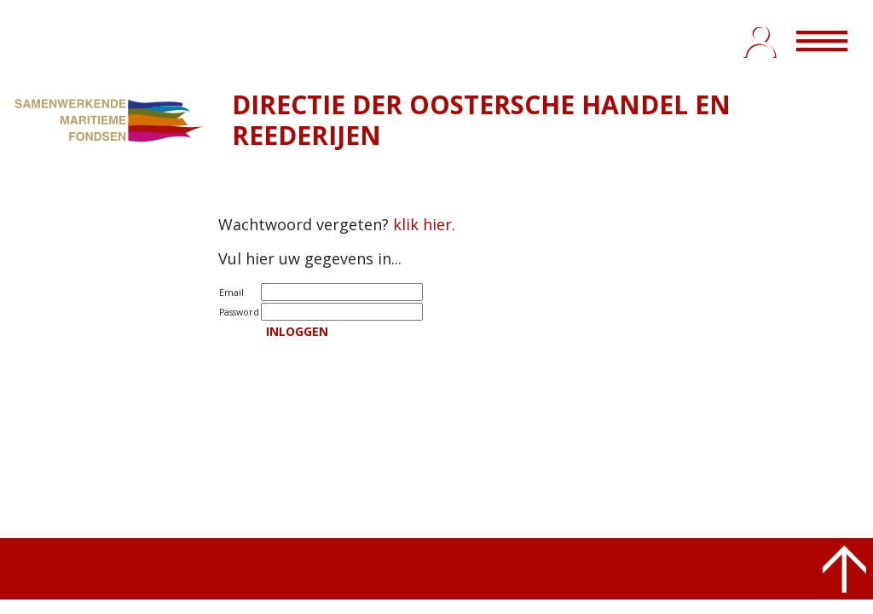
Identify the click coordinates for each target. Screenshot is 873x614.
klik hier (422, 224)
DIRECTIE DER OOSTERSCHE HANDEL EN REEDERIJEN (481, 120)
